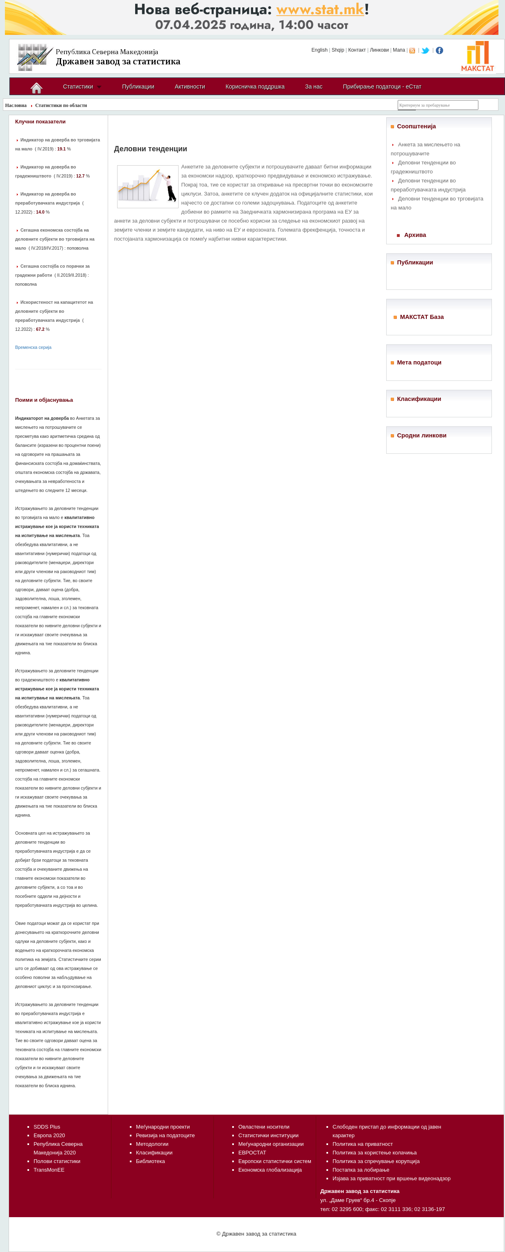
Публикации (138, 86)
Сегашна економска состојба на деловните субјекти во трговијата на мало (55, 239)
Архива (415, 235)
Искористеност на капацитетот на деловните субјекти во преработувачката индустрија (54, 311)
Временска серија (33, 347)
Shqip (338, 50)
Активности (190, 86)
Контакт (357, 50)
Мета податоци (419, 362)
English (319, 50)
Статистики (78, 86)
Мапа (399, 50)
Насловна (16, 105)
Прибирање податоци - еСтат (382, 86)
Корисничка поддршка (255, 86)
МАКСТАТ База (422, 317)
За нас (314, 86)
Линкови (379, 50)
